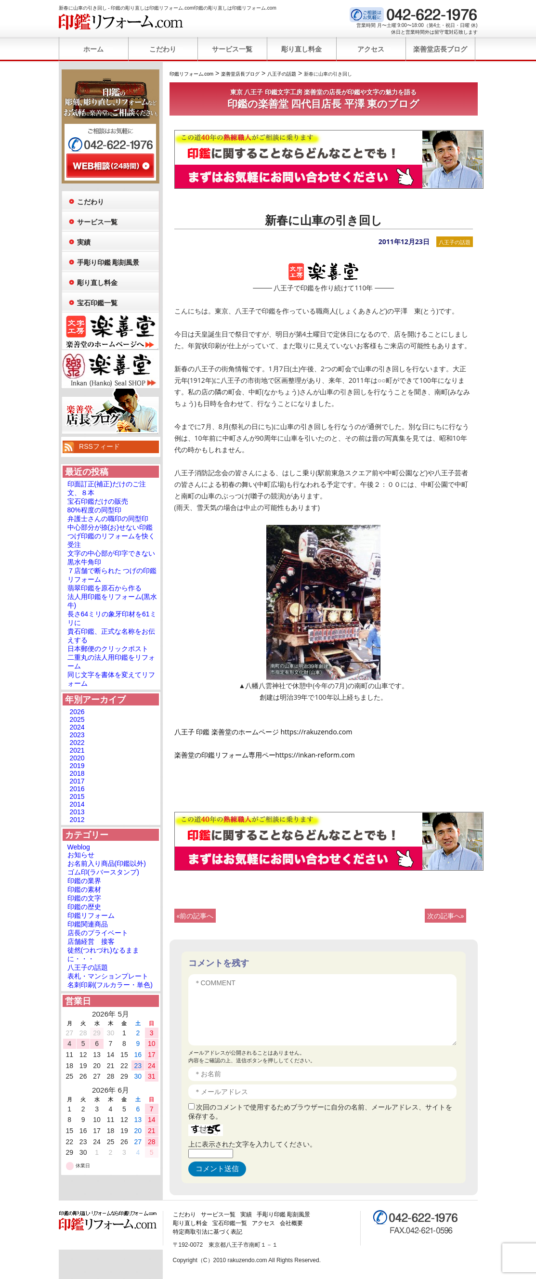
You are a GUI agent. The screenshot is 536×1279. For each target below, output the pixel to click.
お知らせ (80, 855)
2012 (77, 819)
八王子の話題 (455, 242)
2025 (77, 719)
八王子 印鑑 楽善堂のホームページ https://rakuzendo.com (263, 731)
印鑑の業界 (84, 881)
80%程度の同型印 (94, 510)
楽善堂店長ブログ (440, 49)
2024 (77, 727)
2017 (77, 781)
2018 (77, 773)
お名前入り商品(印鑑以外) (106, 863)
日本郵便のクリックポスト (107, 649)
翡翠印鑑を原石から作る (104, 588)
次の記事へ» (445, 915)
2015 (77, 796)
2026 (77, 712)
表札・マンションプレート (107, 976)
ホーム (93, 49)
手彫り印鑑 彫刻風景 (108, 262)
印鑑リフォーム (91, 915)
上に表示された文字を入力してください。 (252, 1143)
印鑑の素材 (84, 889)
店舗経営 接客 (91, 941)
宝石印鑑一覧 (97, 303)
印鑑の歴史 (84, 907)
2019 (77, 766)
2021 (77, 750)
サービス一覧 (232, 49)
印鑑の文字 (84, 898)
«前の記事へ (195, 915)
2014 (77, 804)
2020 (77, 758)
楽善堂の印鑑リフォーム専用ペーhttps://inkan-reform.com (264, 754)
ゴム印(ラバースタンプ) (103, 872)
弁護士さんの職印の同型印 (107, 518)
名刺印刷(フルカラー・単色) (110, 985)
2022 (77, 742)
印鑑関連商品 (87, 924)
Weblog (78, 847)
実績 (84, 242)
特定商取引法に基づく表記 (207, 1231)
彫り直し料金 (301, 49)
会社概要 (291, 1223)
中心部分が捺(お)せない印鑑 (110, 527)
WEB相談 (110, 166)
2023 (77, 735)
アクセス (370, 49)
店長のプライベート (97, 933)
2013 (77, 812)
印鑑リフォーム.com (121, 21)
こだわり (162, 49)
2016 (77, 789)
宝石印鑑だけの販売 (97, 501)
